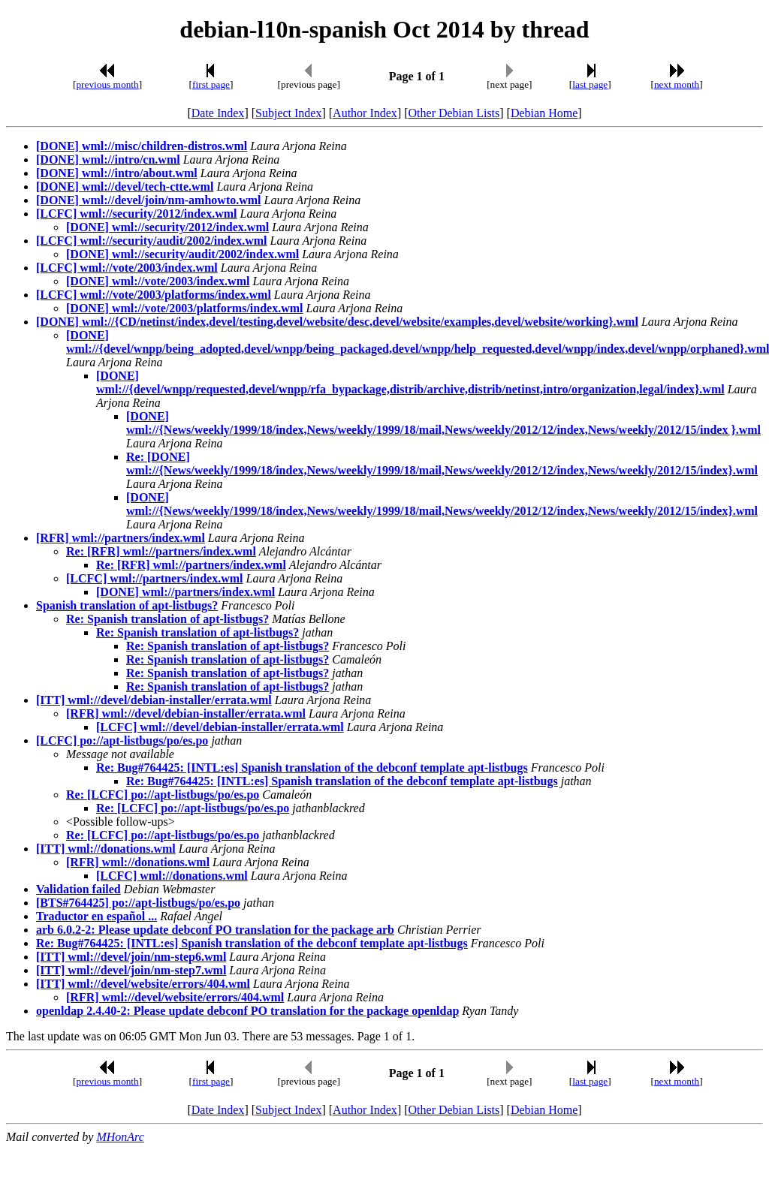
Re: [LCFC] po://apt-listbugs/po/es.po (162, 794)
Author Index (365, 113)
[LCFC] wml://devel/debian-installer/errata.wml (220, 727)
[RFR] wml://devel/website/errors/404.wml (175, 997)
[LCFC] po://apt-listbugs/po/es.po (122, 740)
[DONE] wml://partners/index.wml (185, 591)
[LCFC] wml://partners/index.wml (154, 578)
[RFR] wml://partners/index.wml (120, 537)
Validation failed (78, 889)
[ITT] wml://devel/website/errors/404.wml (143, 983)
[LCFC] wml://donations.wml (172, 875)
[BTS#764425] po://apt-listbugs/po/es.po (138, 902)
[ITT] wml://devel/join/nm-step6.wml (131, 956)
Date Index (218, 113)
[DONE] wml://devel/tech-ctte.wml (124, 186)
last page (590, 84)
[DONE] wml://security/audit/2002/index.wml (182, 254)
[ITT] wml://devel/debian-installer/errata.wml (154, 700)
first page (211, 84)
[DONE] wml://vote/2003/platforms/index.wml (184, 308)
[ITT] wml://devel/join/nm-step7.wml (131, 970)
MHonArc (119, 1136)
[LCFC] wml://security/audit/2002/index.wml (151, 240)
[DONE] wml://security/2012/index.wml (167, 227)
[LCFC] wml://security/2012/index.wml (136, 213)
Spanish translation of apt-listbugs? (127, 605)
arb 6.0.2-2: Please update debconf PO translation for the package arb (215, 929)
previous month (107, 84)
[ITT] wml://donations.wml (106, 848)
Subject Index (288, 113)
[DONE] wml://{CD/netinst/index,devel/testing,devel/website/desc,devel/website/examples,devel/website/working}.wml (337, 321)
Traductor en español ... (96, 916)
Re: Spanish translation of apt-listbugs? (167, 619)
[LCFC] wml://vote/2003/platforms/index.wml (153, 294)
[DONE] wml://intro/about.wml (117, 173)
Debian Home (544, 113)
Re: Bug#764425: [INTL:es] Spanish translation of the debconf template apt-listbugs (312, 767)
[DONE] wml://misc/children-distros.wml (141, 146)
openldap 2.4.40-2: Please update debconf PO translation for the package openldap (247, 1010)
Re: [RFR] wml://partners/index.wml (161, 551)
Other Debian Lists (454, 113)
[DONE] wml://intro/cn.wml (108, 159)
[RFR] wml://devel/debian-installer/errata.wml (186, 713)
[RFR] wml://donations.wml (138, 862)
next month (676, 84)
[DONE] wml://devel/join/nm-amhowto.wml (148, 200)
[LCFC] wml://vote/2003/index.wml (127, 267)
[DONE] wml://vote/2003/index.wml (157, 281)
